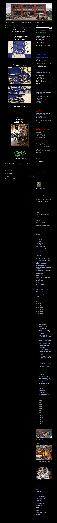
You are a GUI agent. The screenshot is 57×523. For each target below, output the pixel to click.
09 (39, 321)
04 (39, 406)
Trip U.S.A (38, 280)
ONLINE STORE (40, 174)
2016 (39, 307)
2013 (39, 313)
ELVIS (37, 241)
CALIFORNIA (42, 398)
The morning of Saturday (42, 277)
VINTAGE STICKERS (41, 293)
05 (39, 404)
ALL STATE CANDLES (41, 516)
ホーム (7, 22)
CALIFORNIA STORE (41, 512)
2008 (39, 423)
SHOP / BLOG (39, 273)
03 (39, 408)
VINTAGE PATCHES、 (41, 289)
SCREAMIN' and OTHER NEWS (24, 164)
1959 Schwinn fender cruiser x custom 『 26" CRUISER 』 (45, 332)
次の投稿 (7, 176)
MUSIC (37, 255)
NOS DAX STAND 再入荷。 (45, 376)
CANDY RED (42, 392)
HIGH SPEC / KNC (40, 503)
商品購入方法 (14, 22)
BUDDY (38, 514)
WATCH (38, 296)
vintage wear (39, 294)
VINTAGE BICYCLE (9, 165)
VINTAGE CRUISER (40, 286)
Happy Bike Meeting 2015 (42, 144)
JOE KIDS (38, 251)
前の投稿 (32, 176)
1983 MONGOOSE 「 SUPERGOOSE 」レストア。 (45, 337)
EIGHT (37, 507)
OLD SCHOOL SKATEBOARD (43, 260)
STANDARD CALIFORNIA (42, 487)
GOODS (38, 244)
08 (39, 323)
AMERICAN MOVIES (41, 236)
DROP (37, 509)
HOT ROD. (38, 249)
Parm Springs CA (43, 370)
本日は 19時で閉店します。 (45, 343)
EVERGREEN (39, 505)
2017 (39, 305)
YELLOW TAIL (39, 486)
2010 (39, 419)
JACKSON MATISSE (41, 501)
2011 (39, 417)
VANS (37, 282)
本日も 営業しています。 (44, 366)
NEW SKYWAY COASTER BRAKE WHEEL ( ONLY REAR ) (45, 353)
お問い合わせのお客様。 (44, 349)
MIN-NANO (38, 500)
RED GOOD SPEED (40, 496)
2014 (39, 311)
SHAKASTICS (39, 493)
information (39, 101)
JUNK (37, 253)
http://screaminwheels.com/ (42, 201)
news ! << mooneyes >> (44, 359)
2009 (39, 421)
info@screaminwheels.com (42, 216)
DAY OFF (38, 239)
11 (39, 317)
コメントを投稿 (8, 173)
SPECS (38, 489)
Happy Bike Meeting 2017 (43, 72)
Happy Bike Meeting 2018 (43, 36)
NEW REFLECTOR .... (44, 368)
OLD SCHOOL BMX (12, 164)
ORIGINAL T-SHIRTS (41, 263)
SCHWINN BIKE (40, 265)
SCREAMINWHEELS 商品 (25, 22)
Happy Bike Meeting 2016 (43, 113)
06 (39, 402)
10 (39, 319)
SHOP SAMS (39, 491)
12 (39, 314)
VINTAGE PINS (39, 291)
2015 (39, 309)
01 (39, 412)
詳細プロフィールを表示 (41, 195)
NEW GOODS (39, 256)
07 (39, 400)
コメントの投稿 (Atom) (13, 178)
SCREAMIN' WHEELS (42, 188)
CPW (37, 510)
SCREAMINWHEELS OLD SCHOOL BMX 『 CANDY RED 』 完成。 (45, 380)
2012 (39, 415)
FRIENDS (38, 243)
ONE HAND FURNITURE (42, 498)
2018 (39, 303)
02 (39, 410)
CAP (37, 237)
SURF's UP (38, 275)
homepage (39, 102)
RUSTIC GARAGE (40, 494)
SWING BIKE (42, 390)
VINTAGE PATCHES (41, 287)
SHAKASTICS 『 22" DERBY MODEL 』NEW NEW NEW (45, 363)
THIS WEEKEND (42, 324)
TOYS (37, 279)
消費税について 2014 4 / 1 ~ (39, 22)
